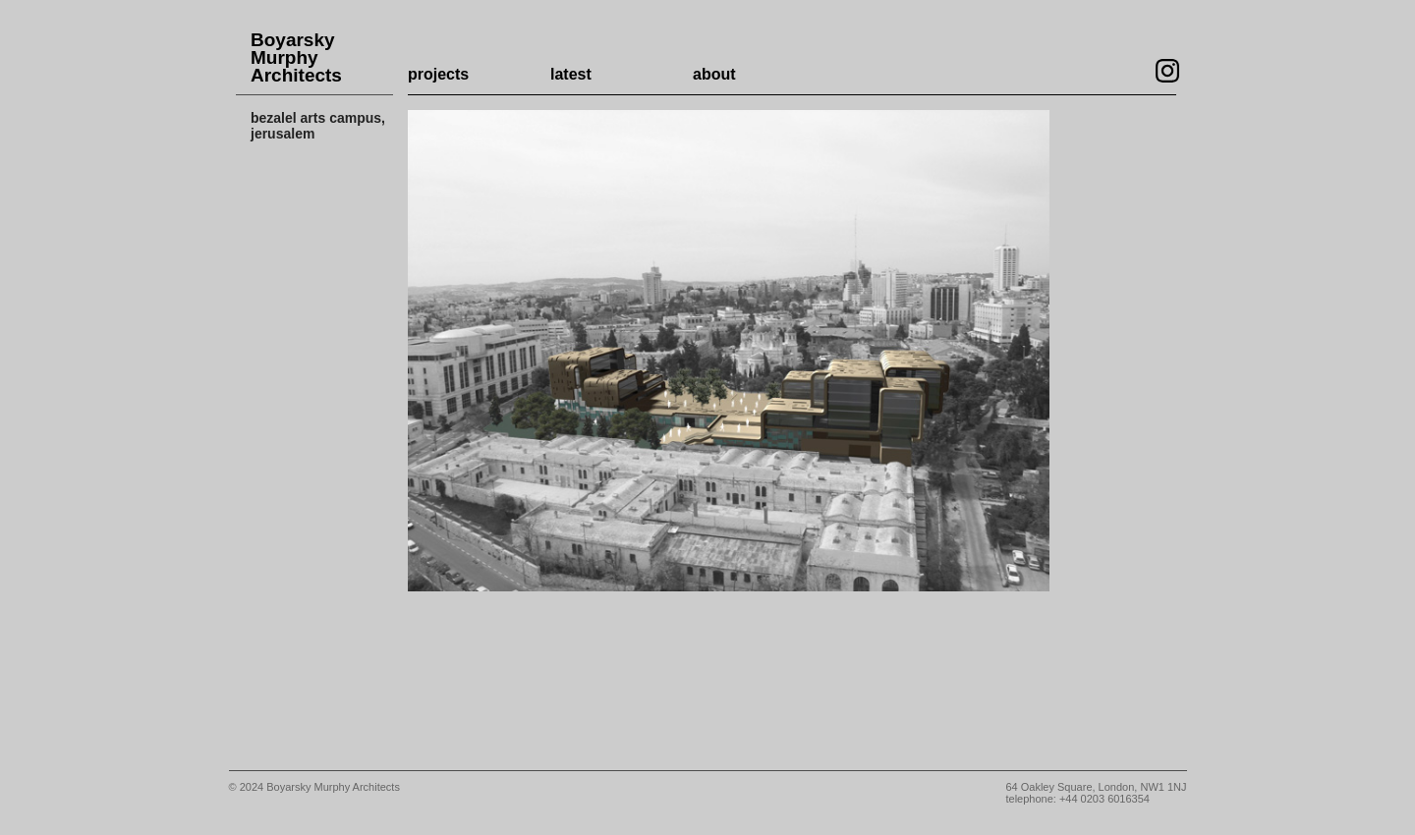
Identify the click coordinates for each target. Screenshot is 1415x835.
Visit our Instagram (1167, 71)
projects (438, 74)
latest (571, 74)
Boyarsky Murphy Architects (296, 57)
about (714, 74)
